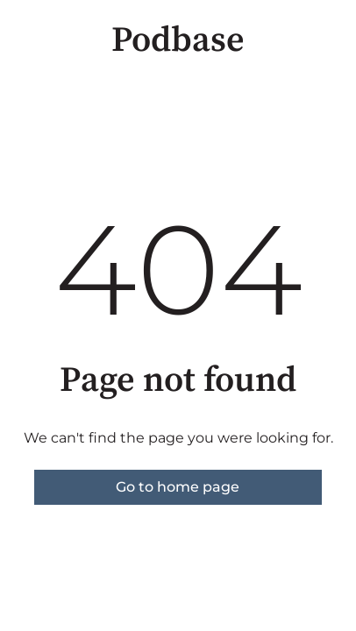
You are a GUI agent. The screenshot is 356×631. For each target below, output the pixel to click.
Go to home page (177, 487)
